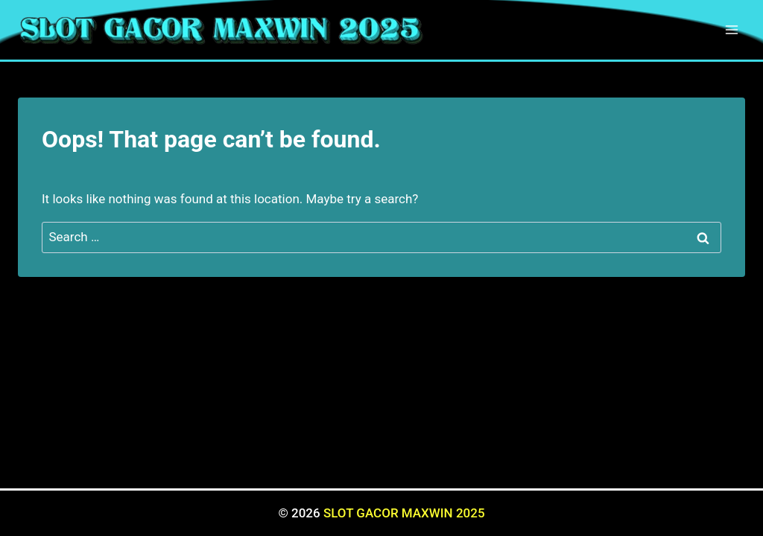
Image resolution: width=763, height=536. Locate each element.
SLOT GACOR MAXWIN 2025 (404, 512)
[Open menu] (731, 29)
